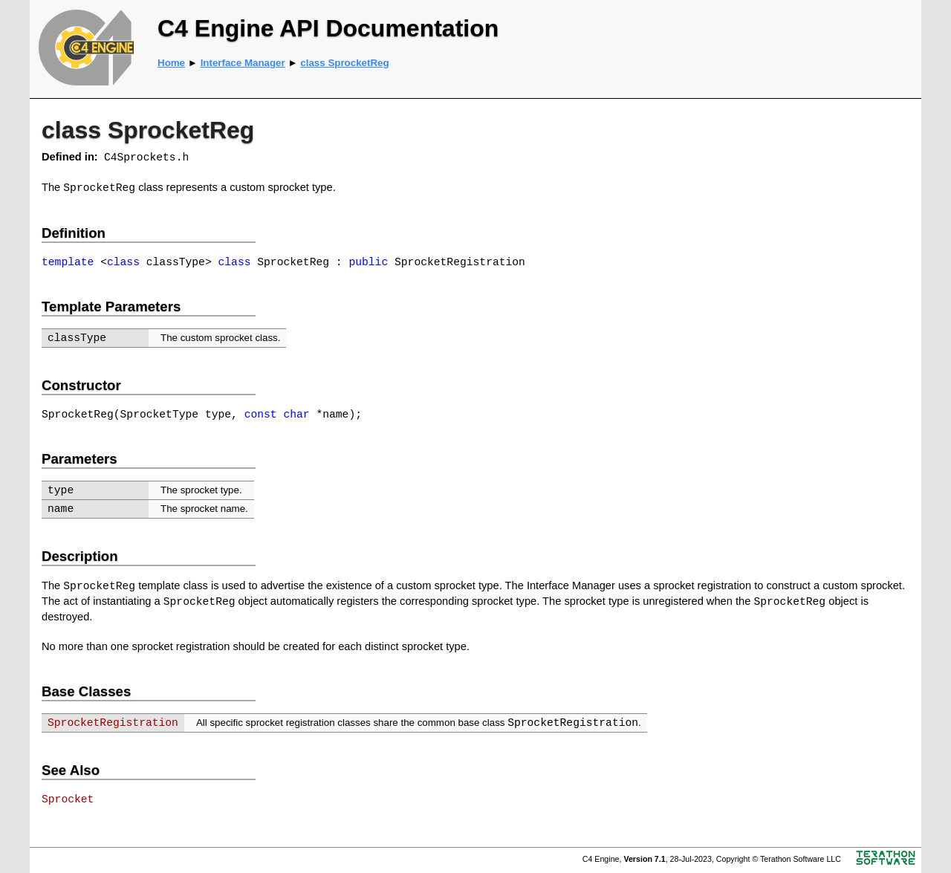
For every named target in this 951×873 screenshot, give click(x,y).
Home (171, 62)
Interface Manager (243, 62)
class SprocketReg (344, 62)
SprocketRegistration (113, 723)
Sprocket (68, 799)
